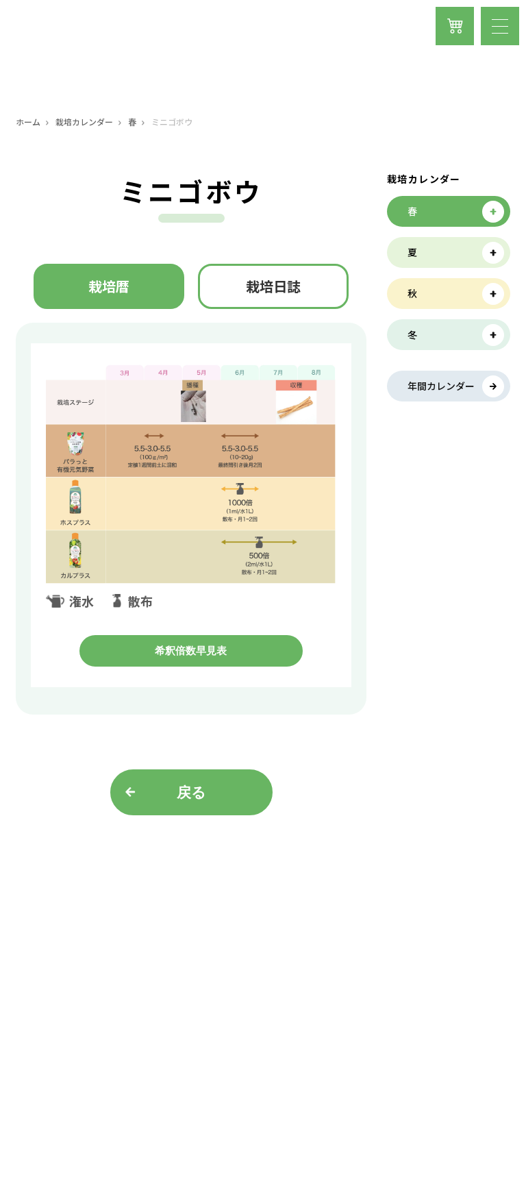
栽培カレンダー (84, 121)
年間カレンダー (441, 386)
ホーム (28, 121)
